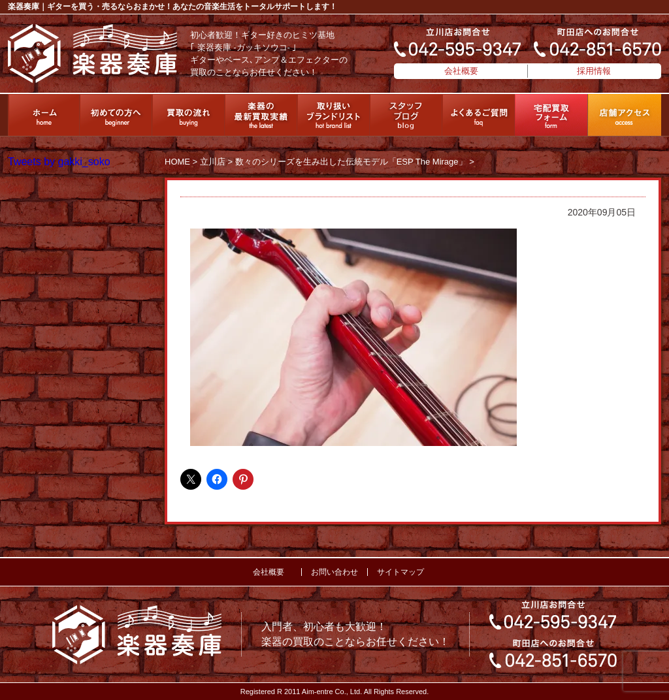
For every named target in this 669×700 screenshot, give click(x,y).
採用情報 (594, 71)
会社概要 (461, 71)
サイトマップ (400, 572)
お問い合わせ (334, 572)
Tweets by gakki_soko (59, 161)
